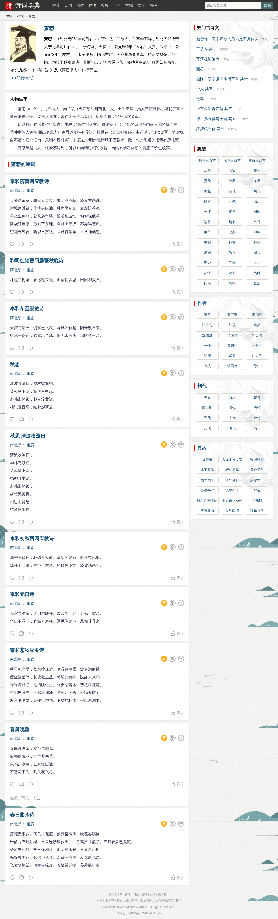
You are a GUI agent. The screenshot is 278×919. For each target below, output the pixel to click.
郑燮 (207, 356)
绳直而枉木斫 (207, 500)
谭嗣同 (232, 345)
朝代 (202, 386)
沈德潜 (207, 335)
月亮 (232, 201)
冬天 (257, 181)
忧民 (207, 283)
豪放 (257, 283)
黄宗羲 (232, 315)
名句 (80, 5)
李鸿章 (257, 315)
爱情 (232, 263)
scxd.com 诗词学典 (135, 907)
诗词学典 (27, 5)
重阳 (207, 242)
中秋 (257, 232)
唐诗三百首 (207, 160)
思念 (207, 263)
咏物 (232, 171)
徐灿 (257, 366)
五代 (207, 418)
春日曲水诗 (22, 815)
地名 (232, 222)
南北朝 (16, 190)
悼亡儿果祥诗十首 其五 (216, 119)
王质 (238, 109)
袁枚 (207, 366)
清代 (257, 428)
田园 (257, 212)
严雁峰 (211, 69)
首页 (9, 16)
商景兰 (257, 345)
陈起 (226, 59)
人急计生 (257, 480)
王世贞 (244, 119)
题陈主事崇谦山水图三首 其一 (222, 79)
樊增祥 (224, 49)
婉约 (232, 283)
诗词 (68, 5)
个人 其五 (204, 89)
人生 (36, 798)
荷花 (232, 191)
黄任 (207, 345)
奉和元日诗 (22, 594)
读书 (232, 273)
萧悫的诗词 (23, 164)
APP (153, 5)
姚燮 (257, 325)
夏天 (207, 181)
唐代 (257, 408)
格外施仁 (232, 480)
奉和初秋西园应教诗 (32, 538)
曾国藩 (232, 366)
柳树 (207, 201)
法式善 (207, 325)
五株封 (257, 500)
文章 (141, 5)
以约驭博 (232, 511)
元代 (207, 428)
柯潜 (254, 79)
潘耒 (207, 315)
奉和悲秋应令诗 (27, 650)
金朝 (257, 418)
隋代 (232, 408)
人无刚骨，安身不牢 (232, 460)
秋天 (232, 181)
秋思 (15, 364)
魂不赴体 (207, 470)
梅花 (207, 191)
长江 (207, 212)
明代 (232, 428)
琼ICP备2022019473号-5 (144, 913)
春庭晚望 (19, 729)
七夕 (232, 232)
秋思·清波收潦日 (28, 436)
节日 (257, 222)
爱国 (207, 252)
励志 (257, 263)
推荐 (56, 5)
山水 (257, 201)
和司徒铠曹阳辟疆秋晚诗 (37, 260)
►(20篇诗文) (22, 78)
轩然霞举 (232, 470)
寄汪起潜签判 (208, 59)
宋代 (232, 418)
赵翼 (232, 356)
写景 (25, 798)
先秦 (207, 397)
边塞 (207, 222)
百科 (117, 5)
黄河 (232, 212)
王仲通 (211, 99)
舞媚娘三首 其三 (210, 129)
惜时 (257, 273)
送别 (232, 252)
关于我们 (164, 894)
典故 (105, 5)
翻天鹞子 (207, 480)
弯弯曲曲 (207, 511)
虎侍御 (207, 459)
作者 (92, 5)
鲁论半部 (207, 490)
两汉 (232, 397)
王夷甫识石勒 (232, 500)
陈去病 (257, 335)
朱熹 (265, 39)
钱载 (232, 325)
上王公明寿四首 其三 (214, 109)
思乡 (257, 252)
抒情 (257, 242)
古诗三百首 (257, 160)
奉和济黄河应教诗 (29, 181)
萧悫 (49, 28)
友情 (207, 273)
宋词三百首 (232, 160)
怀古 (232, 242)
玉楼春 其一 (206, 49)
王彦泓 (220, 89)
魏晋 (257, 397)
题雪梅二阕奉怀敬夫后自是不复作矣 (227, 39)
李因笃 (232, 335)
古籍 (129, 5)
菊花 (257, 191)
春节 (207, 232)
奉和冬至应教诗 (27, 308)
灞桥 (200, 69)
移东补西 (257, 511)
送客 (200, 99)
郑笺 (257, 490)
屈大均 (257, 356)
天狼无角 (257, 470)
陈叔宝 (232, 129)
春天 (14, 798)
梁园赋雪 (257, 459)
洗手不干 (232, 490)
